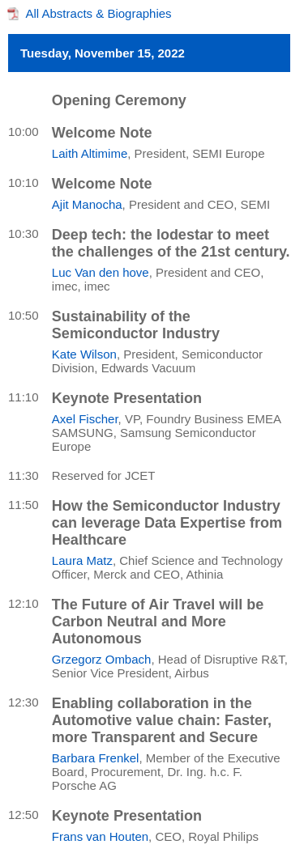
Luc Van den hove (100, 272)
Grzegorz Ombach (102, 659)
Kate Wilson (84, 354)
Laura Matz (82, 560)
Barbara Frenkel (95, 758)
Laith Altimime (89, 153)
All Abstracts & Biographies (99, 13)
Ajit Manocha (87, 204)
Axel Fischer (85, 419)
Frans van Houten (100, 836)
